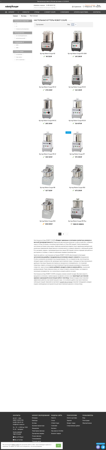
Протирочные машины (38, 433)
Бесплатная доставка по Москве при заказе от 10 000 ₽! (53, 1)
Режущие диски (36, 441)
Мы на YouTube (18, 440)
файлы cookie (15, 444)
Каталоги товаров (56, 433)
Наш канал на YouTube (57, 431)
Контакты (96, 12)
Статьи (36, 12)
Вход (83, 418)
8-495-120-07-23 (50, 5)
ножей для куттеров (66, 405)
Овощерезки (35, 428)
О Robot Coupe (55, 423)
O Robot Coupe (49, 12)
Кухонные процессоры (38, 425)
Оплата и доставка (81, 12)
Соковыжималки (36, 438)
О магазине (65, 12)
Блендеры (35, 418)
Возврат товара (71, 423)
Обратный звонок (87, 423)
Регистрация (85, 420)
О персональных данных (73, 425)
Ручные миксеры (36, 436)
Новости (25, 12)
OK (58, 445)
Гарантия (69, 420)
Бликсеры (34, 420)
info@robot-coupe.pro (39, 5)
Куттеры (34, 423)
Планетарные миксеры (38, 431)
